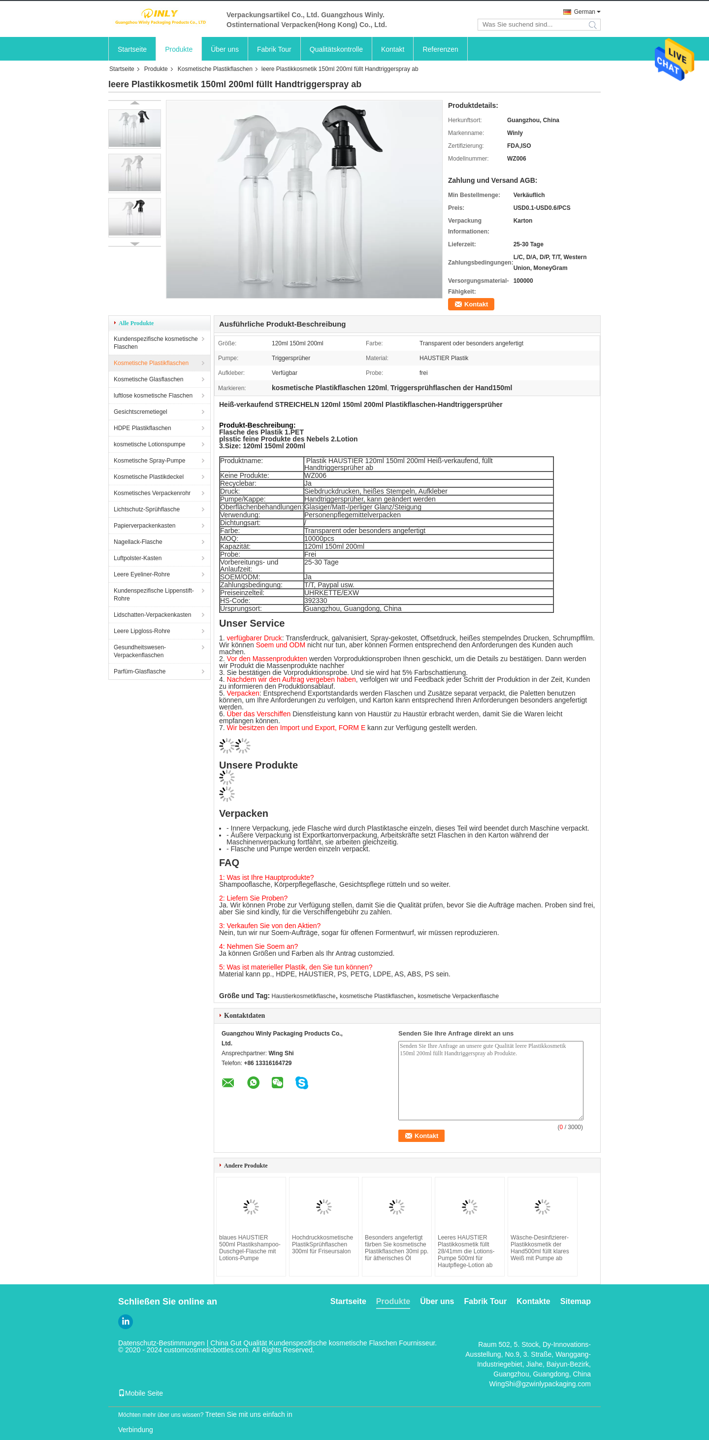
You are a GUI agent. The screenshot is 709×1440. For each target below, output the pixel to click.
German (584, 11)
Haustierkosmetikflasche (304, 996)
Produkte (179, 49)
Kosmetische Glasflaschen (148, 379)
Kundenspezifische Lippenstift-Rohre (154, 594)
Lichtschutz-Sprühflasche (147, 509)
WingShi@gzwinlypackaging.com (540, 1384)
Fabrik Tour (274, 49)
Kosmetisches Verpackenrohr (152, 493)
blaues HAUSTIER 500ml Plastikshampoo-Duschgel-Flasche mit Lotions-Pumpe (250, 1248)
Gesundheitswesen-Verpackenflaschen (140, 651)
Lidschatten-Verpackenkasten (152, 614)
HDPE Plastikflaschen (142, 428)
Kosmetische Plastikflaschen (215, 69)
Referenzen (440, 49)
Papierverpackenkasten (144, 525)
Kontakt (392, 49)
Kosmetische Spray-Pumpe (149, 460)
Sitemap (575, 1301)
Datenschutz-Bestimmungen (161, 1343)
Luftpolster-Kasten (137, 558)
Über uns (225, 49)
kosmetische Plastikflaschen (377, 996)
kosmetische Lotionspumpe (149, 444)
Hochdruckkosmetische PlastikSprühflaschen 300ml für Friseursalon (322, 1244)
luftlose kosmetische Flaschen (153, 395)
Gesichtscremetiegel (140, 411)
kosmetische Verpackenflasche (458, 996)
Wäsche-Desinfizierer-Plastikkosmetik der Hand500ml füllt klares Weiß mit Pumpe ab (540, 1248)
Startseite (132, 49)
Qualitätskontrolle (336, 49)
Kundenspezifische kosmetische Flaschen (156, 342)
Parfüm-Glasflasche (139, 671)
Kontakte (533, 1301)
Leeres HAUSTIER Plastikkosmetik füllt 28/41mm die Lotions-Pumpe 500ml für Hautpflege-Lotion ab (466, 1251)
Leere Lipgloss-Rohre (142, 631)
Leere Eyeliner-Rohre (142, 574)
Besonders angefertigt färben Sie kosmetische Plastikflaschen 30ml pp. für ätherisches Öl (396, 1248)
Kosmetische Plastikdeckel (149, 476)
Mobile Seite (140, 1393)
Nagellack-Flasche (138, 541)
